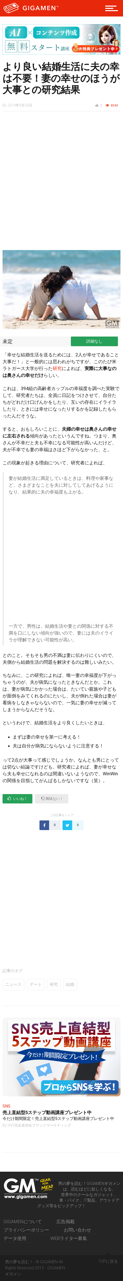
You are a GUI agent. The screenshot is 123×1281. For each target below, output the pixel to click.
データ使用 (15, 1238)
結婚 (70, 984)
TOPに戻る (108, 1259)
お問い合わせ (77, 1230)
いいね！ (17, 798)
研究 (57, 368)
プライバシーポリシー (26, 1230)
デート (36, 984)
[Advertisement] (61, 183)
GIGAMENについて (23, 1221)
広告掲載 (65, 1221)
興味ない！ (52, 798)
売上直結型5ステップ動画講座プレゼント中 (47, 1112)
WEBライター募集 (68, 1238)
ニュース (13, 984)
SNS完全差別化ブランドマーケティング (39, 1125)
